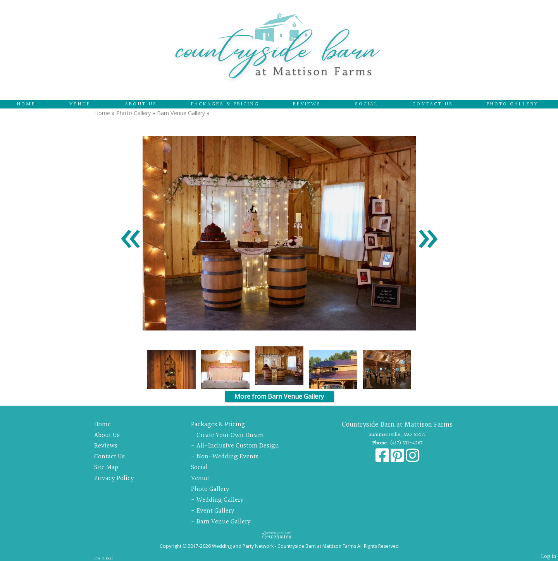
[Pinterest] (398, 459)
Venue (80, 104)
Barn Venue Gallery (181, 113)
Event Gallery (215, 511)
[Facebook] (383, 459)
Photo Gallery (512, 104)
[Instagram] (412, 459)
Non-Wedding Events (227, 456)
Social (366, 104)
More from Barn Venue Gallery (279, 396)
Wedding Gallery (220, 500)
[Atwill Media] (279, 535)
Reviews (307, 104)
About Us (141, 104)
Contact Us (432, 104)
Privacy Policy (114, 478)
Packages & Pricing (225, 104)
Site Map (106, 467)
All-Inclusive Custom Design (237, 446)
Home (26, 104)
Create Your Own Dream (230, 435)
